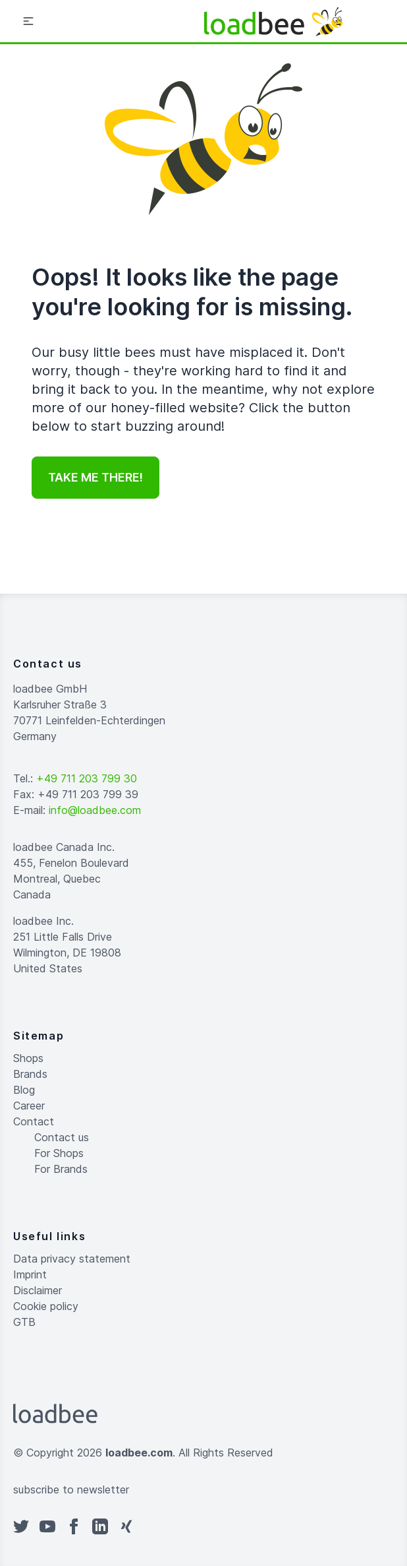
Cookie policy (45, 1306)
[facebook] (74, 1526)
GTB (24, 1322)
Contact (33, 1121)
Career (29, 1105)
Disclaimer (37, 1290)
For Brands (61, 1168)
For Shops (59, 1153)
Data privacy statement (71, 1258)
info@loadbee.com (95, 810)
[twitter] (21, 1526)
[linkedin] (100, 1526)
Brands (30, 1074)
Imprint (30, 1274)
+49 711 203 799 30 (86, 778)
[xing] (126, 1526)
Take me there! (95, 477)
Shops (28, 1058)
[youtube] (47, 1526)
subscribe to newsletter (71, 1489)
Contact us (61, 1137)
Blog (24, 1089)
